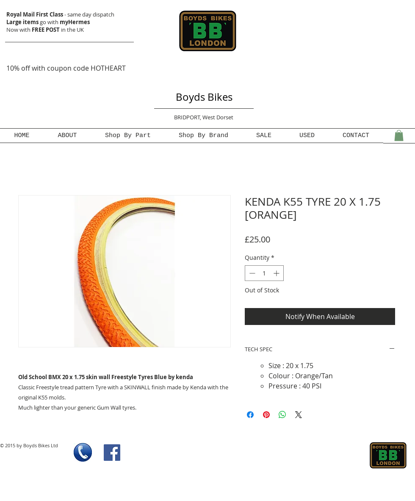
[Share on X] (298, 415)
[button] (399, 135)
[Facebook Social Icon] (112, 452)
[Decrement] (251, 273)
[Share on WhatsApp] (282, 415)
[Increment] (277, 273)
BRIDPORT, (188, 117)
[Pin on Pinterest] (266, 415)
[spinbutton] (264, 273)
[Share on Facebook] (250, 415)
